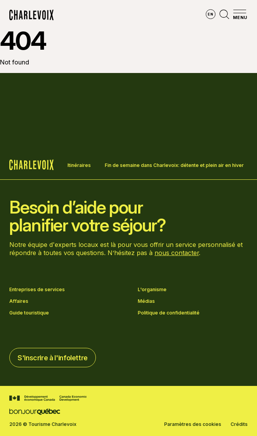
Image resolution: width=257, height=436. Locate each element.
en (210, 14)
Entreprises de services (37, 289)
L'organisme (152, 289)
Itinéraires (79, 165)
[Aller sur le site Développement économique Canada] (48, 398)
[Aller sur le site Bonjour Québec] (34, 411)
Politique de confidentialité (169, 313)
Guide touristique (29, 313)
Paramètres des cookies (192, 424)
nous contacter (177, 253)
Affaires (18, 301)
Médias (146, 301)
